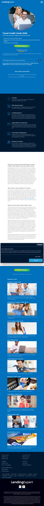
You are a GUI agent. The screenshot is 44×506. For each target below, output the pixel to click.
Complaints (30, 474)
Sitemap (34, 475)
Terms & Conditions (6, 474)
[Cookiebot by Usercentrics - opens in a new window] (38, 245)
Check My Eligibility (22, 46)
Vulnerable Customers (22, 474)
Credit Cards (24, 463)
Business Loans (5, 463)
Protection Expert (5, 471)
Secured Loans (25, 458)
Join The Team (28, 475)
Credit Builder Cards (13, 432)
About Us (35, 474)
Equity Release (5, 469)
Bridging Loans (5, 456)
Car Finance (24, 461)
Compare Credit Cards (14, 282)
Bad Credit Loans (25, 456)
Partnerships (4, 475)
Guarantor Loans (5, 458)
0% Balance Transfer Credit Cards (17, 302)
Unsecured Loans (5, 455)
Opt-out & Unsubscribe (6, 477)
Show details (37, 256)
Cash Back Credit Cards (14, 394)
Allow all (36, 260)
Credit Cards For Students (15, 359)
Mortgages (4, 461)
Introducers (10, 475)
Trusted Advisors (21, 475)
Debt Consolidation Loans (7, 467)
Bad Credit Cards (12, 340)
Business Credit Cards (14, 376)
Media (15, 475)
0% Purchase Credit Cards (15, 321)
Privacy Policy (14, 474)
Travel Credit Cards (13, 414)
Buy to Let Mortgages (6, 464)
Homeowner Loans (26, 455)
